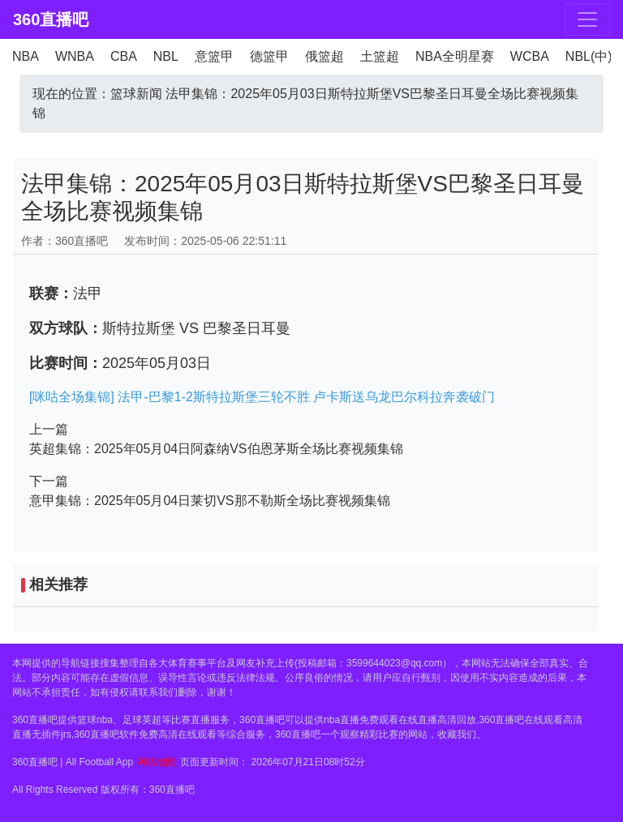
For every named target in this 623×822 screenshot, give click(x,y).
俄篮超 (324, 56)
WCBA (529, 56)
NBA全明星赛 (454, 56)
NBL (165, 56)
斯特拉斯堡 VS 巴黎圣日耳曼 (196, 328)
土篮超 (379, 56)
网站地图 (155, 762)
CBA (123, 56)
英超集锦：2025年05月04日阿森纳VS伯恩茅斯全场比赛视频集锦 (216, 449)
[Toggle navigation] (587, 19)
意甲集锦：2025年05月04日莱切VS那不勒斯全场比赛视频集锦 (209, 500)
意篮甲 (214, 56)
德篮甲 (269, 56)
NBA (25, 56)
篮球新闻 (136, 94)
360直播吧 (50, 19)
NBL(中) (588, 56)
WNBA (74, 56)
